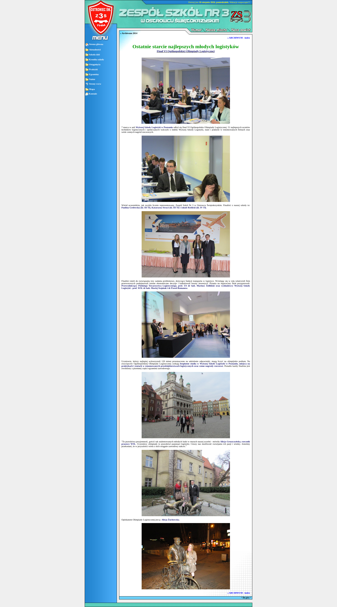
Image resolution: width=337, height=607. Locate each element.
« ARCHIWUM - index (238, 38)
